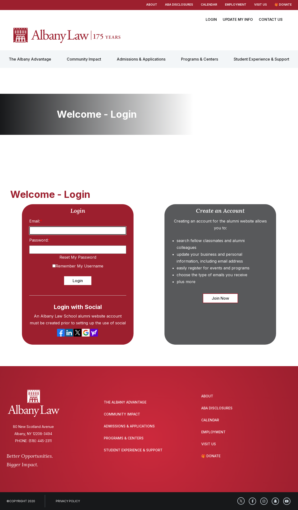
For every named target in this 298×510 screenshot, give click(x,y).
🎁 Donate (283, 4)
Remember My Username (79, 266)
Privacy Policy (68, 501)
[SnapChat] (275, 501)
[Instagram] (264, 501)
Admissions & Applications (141, 59)
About (151, 4)
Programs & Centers (199, 59)
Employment (235, 4)
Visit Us (260, 4)
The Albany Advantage (30, 59)
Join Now (220, 298)
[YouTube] (286, 501)
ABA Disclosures (179, 4)
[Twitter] (241, 501)
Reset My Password (77, 257)
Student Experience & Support (261, 59)
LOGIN (211, 19)
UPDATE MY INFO (238, 19)
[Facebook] (252, 501)
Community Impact (84, 59)
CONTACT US (271, 19)
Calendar (209, 4)
